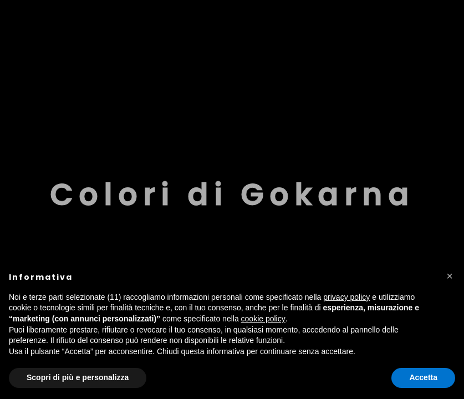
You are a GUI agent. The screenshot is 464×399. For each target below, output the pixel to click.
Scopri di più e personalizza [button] (78, 377)
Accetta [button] (423, 377)
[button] (449, 276)
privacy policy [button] (346, 297)
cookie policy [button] (263, 318)
